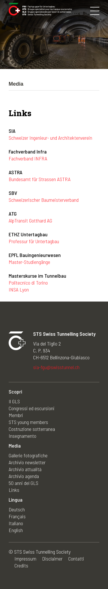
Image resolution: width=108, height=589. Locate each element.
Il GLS (14, 401)
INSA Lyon (19, 289)
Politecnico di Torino (28, 282)
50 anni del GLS (23, 483)
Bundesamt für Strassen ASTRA (40, 179)
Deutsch (17, 509)
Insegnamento (22, 436)
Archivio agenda (24, 476)
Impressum (25, 558)
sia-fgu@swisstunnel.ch (56, 367)
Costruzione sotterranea (32, 429)
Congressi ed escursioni (31, 408)
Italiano (16, 523)
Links (14, 490)
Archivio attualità (25, 469)
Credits (21, 565)
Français (17, 516)
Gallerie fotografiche (28, 455)
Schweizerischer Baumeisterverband (44, 200)
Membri (16, 415)
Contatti (76, 558)
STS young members (28, 422)
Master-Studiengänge (29, 262)
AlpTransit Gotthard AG (30, 220)
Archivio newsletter (27, 462)
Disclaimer (52, 558)
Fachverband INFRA (28, 158)
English (16, 530)
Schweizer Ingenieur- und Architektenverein (50, 138)
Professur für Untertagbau (34, 241)
